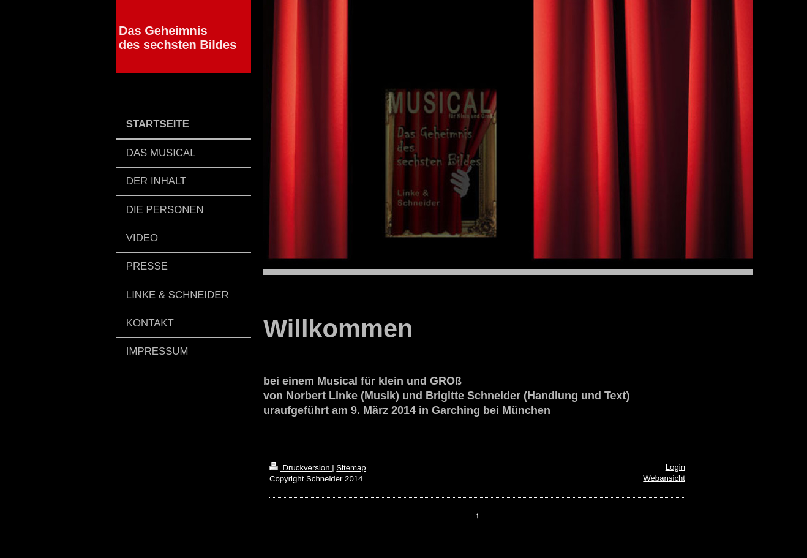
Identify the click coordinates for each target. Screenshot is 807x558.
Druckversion (300, 467)
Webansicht (664, 478)
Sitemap (351, 467)
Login (675, 467)
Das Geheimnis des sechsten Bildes (177, 37)
